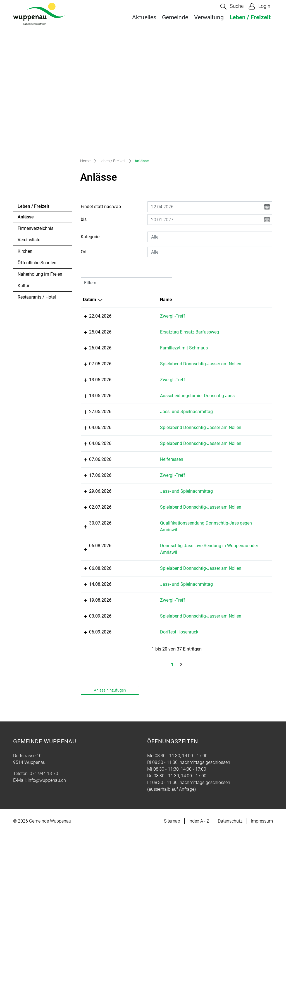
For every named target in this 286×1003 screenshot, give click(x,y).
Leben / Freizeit (250, 17)
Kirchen (25, 200)
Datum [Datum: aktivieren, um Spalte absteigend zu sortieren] (89, 248)
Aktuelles (144, 17)
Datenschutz (230, 991)
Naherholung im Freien (40, 223)
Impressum (262, 991)
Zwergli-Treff (142, 265)
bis (84, 168)
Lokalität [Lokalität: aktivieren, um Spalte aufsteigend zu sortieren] (187, 248)
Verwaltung (209, 17)
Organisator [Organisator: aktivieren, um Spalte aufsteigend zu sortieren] (234, 248)
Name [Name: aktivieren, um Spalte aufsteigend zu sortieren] (136, 248)
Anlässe (32, 167)
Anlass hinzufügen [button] (110, 860)
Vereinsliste (29, 188)
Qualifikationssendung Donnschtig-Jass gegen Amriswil (152, 619)
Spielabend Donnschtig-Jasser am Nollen (152, 346)
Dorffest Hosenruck (149, 795)
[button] (232, 6)
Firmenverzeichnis (35, 177)
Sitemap (172, 991)
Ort (84, 200)
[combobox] (209, 185)
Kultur (23, 234)
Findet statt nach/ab (101, 155)
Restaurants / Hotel (37, 246)
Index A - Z (199, 991)
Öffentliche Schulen (37, 211)
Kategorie (90, 185)
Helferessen (141, 508)
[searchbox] (210, 185)
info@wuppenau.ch (47, 950)
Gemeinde (175, 17)
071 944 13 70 (44, 943)
